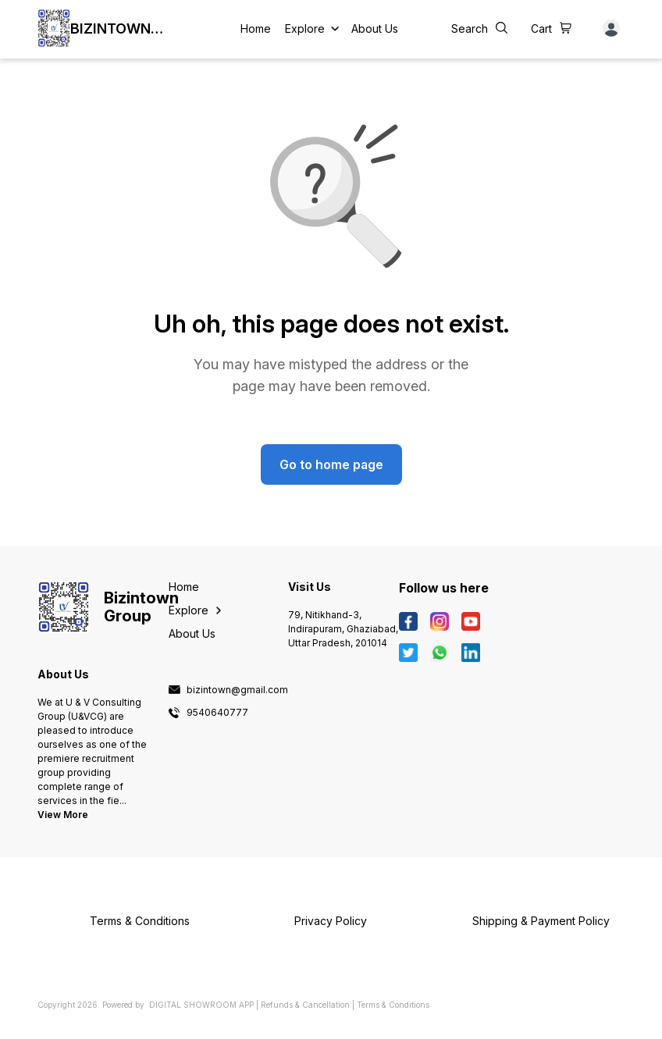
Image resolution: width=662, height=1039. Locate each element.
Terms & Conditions (393, 1004)
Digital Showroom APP (201, 1004)
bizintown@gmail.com (237, 690)
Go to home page (331, 464)
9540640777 (217, 712)
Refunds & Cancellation (305, 1004)
